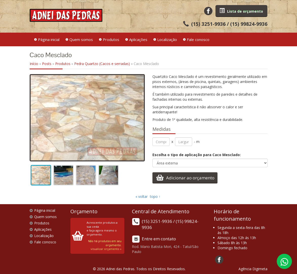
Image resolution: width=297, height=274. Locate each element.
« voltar (142, 196)
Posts (46, 63)
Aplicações (138, 39)
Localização (167, 39)
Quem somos (81, 39)
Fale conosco (198, 39)
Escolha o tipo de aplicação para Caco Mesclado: (196, 154)
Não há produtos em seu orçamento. (105, 243)
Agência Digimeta (253, 268)
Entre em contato (159, 239)
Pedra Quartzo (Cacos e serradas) (102, 63)
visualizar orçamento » (106, 249)
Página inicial (49, 39)
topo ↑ (155, 196)
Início (34, 63)
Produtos (111, 39)
